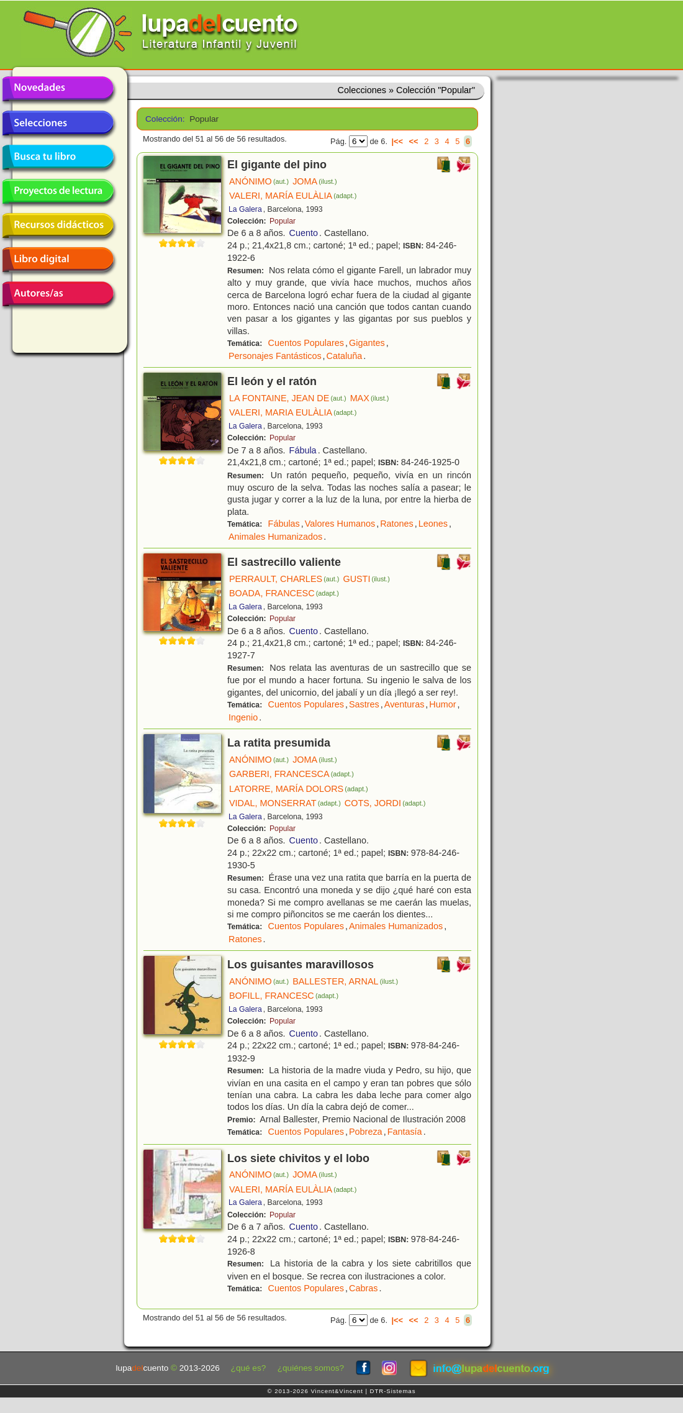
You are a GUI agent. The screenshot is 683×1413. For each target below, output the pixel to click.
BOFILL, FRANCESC (283, 996)
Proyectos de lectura (58, 191)
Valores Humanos (340, 524)
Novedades (58, 88)
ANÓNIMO (259, 181)
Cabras (363, 1288)
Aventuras (404, 704)
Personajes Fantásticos (275, 356)
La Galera (245, 209)
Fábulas (284, 524)
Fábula (303, 450)
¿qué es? (248, 1368)
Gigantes (367, 343)
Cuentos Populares (306, 343)
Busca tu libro (58, 157)
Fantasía (404, 1132)
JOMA (314, 181)
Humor (442, 704)
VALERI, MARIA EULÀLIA (292, 412)
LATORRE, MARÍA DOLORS (298, 789)
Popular (282, 221)
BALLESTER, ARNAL (345, 981)
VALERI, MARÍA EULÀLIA (292, 196)
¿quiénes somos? (311, 1368)
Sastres (364, 704)
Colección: (163, 119)
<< (413, 141)
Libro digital (58, 259)
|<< (398, 141)
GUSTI (366, 579)
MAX (369, 398)
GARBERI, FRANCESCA (291, 774)
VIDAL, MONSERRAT (285, 803)
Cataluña (345, 356)
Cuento (303, 233)
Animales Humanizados (275, 537)
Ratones (397, 524)
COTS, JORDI (385, 803)
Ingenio (243, 717)
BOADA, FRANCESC (284, 593)
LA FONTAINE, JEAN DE (287, 398)
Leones (433, 524)
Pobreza (365, 1132)
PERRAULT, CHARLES (284, 579)
